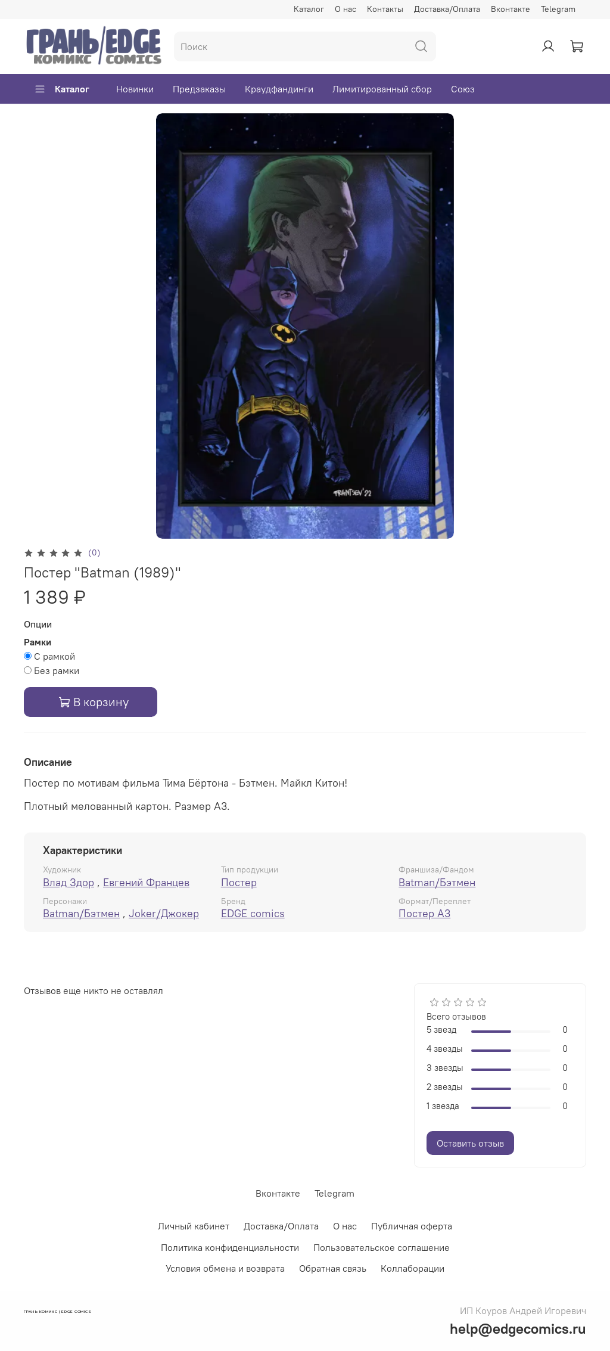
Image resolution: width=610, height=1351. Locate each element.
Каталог (309, 9)
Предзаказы (199, 89)
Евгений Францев (146, 882)
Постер (239, 882)
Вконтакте (510, 9)
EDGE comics (253, 913)
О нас (345, 9)
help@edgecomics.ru (518, 1328)
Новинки (135, 89)
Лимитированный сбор (382, 89)
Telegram (558, 9)
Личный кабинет (193, 1226)
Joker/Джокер (164, 913)
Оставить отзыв (470, 1143)
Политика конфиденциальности (230, 1247)
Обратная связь (332, 1268)
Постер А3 (424, 913)
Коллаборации (412, 1268)
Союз (463, 89)
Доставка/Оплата (447, 9)
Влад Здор (68, 882)
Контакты (385, 9)
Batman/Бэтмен (437, 882)
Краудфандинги (279, 89)
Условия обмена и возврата (225, 1268)
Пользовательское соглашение (381, 1247)
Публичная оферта (411, 1226)
